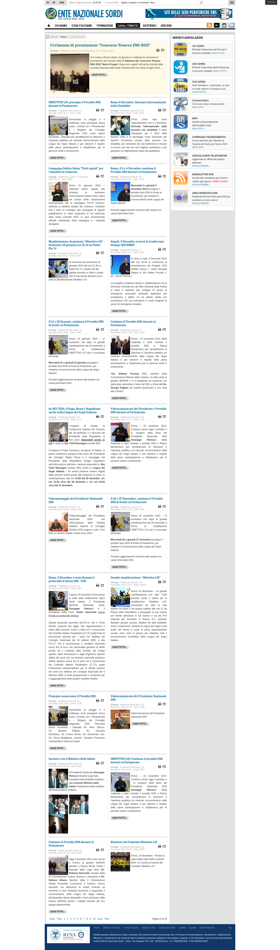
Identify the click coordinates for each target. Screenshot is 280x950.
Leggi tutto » (218, 53)
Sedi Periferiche (207, 927)
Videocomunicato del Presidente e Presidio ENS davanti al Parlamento (138, 410)
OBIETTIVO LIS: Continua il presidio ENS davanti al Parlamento (137, 760)
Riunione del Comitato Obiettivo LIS (134, 842)
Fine (107, 919)
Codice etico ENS (166, 927)
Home (63, 37)
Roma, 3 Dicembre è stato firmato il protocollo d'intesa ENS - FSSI (71, 579)
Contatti (192, 927)
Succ (100, 919)
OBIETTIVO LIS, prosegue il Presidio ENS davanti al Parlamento (75, 104)
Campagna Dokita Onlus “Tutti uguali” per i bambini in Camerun (76, 170)
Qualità (182, 927)
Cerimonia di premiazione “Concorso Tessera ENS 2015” (100, 45)
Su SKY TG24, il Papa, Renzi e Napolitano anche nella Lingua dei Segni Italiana (75, 410)
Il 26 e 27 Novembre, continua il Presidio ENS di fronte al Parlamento (137, 500)
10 (94, 919)
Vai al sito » (198, 107)
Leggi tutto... (99, 75)
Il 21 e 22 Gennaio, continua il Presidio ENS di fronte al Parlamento (76, 323)
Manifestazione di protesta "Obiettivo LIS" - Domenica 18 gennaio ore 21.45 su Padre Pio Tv (77, 245)
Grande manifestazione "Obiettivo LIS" (136, 577)
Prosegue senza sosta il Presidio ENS (72, 696)
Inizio (52, 919)
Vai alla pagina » (200, 166)
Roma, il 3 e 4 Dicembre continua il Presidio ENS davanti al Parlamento (134, 170)
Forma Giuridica (131, 927)
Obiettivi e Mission (111, 927)
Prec (59, 919)
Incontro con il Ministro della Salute (72, 759)
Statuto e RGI (148, 927)
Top (230, 927)
